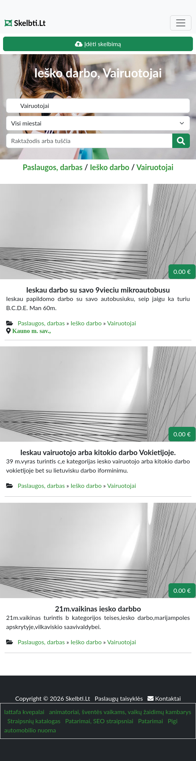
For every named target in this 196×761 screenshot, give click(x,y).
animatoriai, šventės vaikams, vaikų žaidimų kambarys (120, 711)
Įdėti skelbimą (98, 43)
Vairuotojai (154, 167)
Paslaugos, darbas (53, 167)
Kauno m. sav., (31, 331)
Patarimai (150, 720)
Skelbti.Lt (25, 22)
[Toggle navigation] (180, 23)
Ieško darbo (109, 167)
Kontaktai (164, 698)
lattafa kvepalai (24, 711)
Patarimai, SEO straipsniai (99, 720)
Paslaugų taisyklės (119, 698)
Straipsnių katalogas (33, 720)
